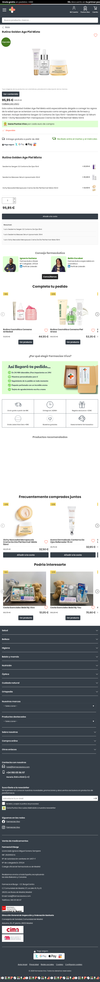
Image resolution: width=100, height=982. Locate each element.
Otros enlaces (9, 750)
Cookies (59, 965)
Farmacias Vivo (13, 822)
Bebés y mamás (10, 657)
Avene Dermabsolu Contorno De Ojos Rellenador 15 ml (67, 541)
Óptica (5, 674)
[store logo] (12, 10)
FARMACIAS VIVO (10, 104)
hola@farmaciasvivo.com (18, 767)
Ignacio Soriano (28, 258)
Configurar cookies (73, 965)
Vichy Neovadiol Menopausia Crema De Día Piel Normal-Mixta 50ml (20, 542)
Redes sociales (47, 965)
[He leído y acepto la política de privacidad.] (3, 803)
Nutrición (7, 666)
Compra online (10, 741)
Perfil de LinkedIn (30, 267)
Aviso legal (22, 965)
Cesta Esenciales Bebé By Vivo (19, 608)
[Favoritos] (85, 10)
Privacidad (34, 965)
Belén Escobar (75, 258)
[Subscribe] (96, 798)
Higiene (6, 648)
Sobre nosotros (10, 732)
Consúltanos (50, 277)
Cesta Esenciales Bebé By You (65, 608)
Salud (5, 630)
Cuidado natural (10, 683)
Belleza (5, 639)
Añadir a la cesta (50, 216)
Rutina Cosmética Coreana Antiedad (17, 330)
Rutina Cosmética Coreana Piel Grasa (66, 330)
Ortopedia (7, 692)
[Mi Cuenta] (74, 10)
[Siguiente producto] (97, 314)
